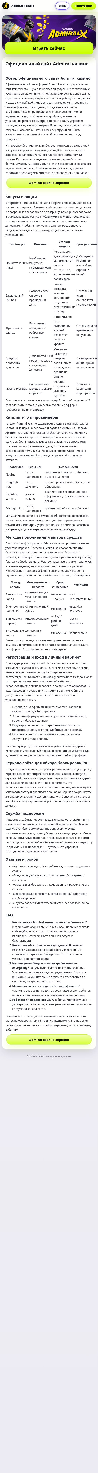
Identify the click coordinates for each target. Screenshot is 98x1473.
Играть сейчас (49, 48)
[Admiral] (18, 5)
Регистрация (83, 5)
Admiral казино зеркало (49, 183)
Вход (62, 5)
